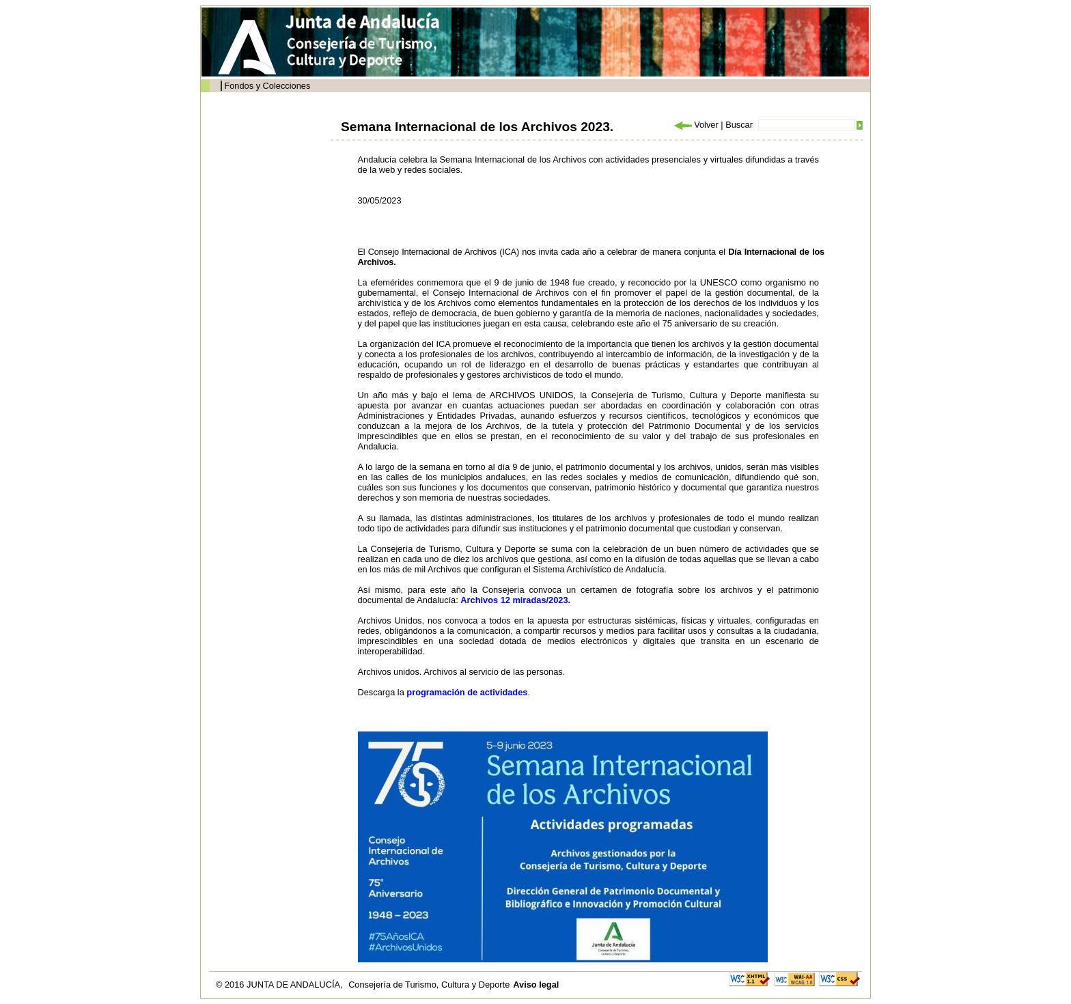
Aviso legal (536, 984)
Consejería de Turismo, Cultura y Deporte (429, 984)
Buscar (739, 125)
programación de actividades (466, 692)
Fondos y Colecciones (267, 86)
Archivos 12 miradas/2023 (514, 600)
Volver (695, 125)
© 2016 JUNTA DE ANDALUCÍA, (280, 984)
